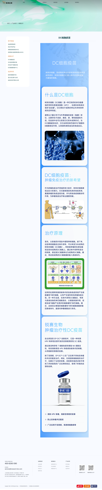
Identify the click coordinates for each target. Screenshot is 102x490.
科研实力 (45, 2)
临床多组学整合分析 (13, 80)
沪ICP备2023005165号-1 (24, 486)
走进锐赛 (66, 2)
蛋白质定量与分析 (13, 77)
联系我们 (77, 2)
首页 (24, 2)
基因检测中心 (54, 464)
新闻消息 (55, 2)
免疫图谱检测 (11, 44)
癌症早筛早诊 (11, 47)
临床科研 (67, 468)
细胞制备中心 (54, 468)
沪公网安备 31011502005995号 (34, 486)
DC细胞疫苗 (11, 59)
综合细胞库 (53, 466)
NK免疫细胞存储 (12, 62)
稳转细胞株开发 (12, 75)
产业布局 (34, 2)
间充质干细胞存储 (13, 65)
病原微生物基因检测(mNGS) (15, 52)
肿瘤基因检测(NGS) (13, 49)
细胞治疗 (67, 466)
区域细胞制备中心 (13, 67)
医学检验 (67, 464)
